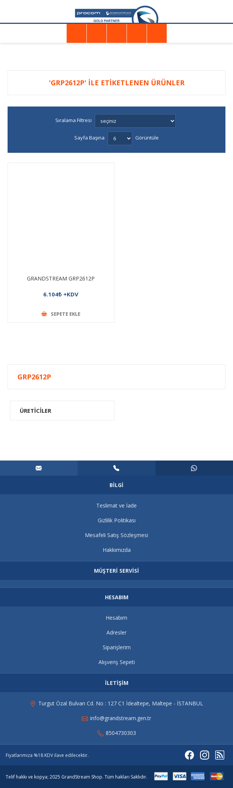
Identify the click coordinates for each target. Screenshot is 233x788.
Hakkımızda (117, 549)
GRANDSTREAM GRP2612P (61, 278)
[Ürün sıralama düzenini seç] (135, 121)
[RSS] (219, 755)
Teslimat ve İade (116, 505)
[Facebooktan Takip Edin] (189, 755)
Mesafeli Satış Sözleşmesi (116, 535)
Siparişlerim (117, 647)
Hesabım (116, 617)
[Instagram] (204, 755)
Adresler (116, 632)
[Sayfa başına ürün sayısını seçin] (120, 138)
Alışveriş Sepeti (117, 662)
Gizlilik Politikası (117, 520)
